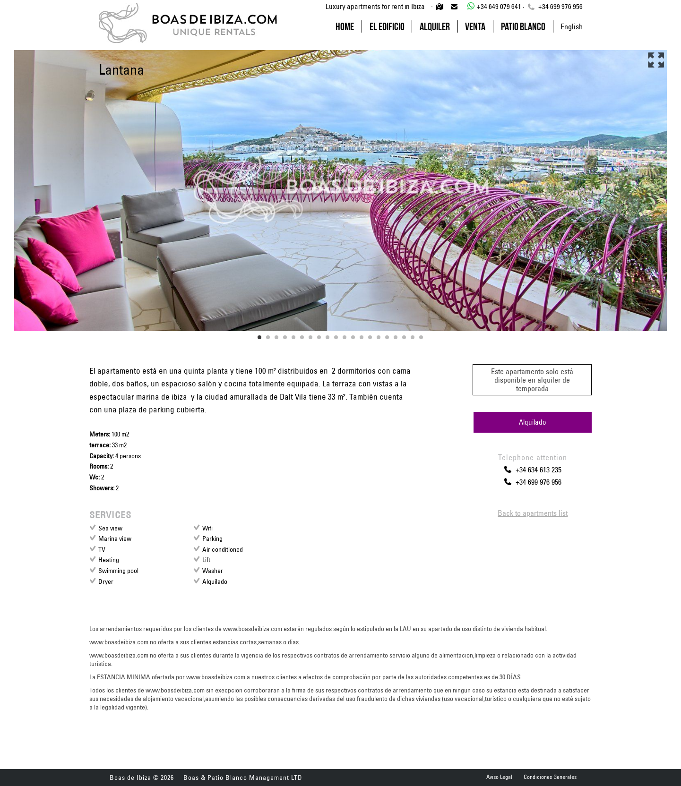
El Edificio (387, 26)
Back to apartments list (533, 513)
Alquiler (435, 26)
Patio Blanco (523, 26)
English (571, 26)
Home (345, 26)
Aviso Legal (499, 776)
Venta (475, 26)
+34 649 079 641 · (494, 6)
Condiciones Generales (550, 776)
